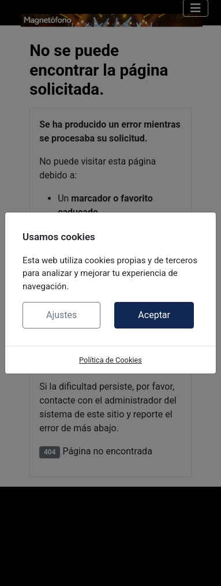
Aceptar (154, 314)
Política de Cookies (110, 360)
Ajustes (61, 314)
